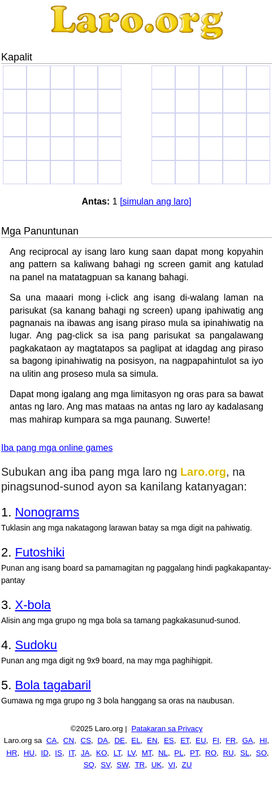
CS (86, 740)
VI (172, 764)
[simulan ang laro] (155, 201)
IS (58, 753)
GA (247, 740)
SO (261, 753)
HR (11, 753)
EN (152, 740)
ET (184, 740)
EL (135, 740)
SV (105, 764)
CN (68, 740)
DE (119, 740)
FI (216, 740)
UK (156, 764)
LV (131, 753)
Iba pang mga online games (56, 448)
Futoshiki (39, 552)
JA (85, 753)
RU (228, 753)
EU (201, 740)
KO (101, 753)
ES (169, 740)
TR (140, 764)
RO (210, 753)
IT (71, 753)
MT (147, 753)
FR (231, 740)
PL (178, 753)
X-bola (33, 605)
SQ (89, 764)
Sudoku (36, 645)
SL (244, 753)
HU (29, 753)
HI (263, 740)
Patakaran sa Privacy (166, 728)
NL (163, 753)
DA (102, 740)
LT (117, 753)
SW (122, 764)
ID (45, 753)
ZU (187, 764)
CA (51, 740)
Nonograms (47, 512)
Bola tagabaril (53, 685)
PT (194, 753)
